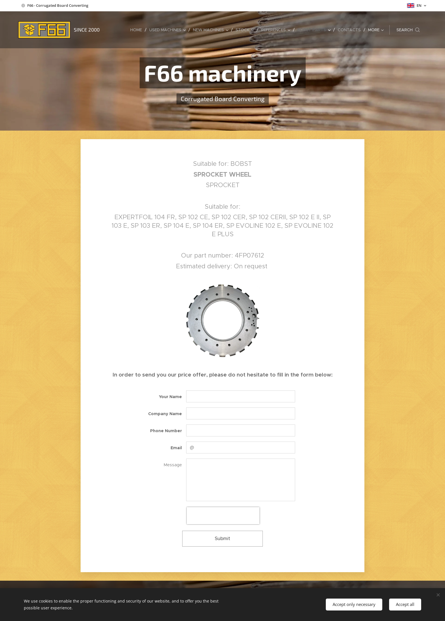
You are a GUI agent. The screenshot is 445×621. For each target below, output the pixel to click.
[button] (408, 30)
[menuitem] (137, 30)
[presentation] (223, 515)
